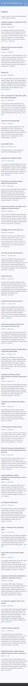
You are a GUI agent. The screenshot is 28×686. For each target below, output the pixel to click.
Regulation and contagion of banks (11, 158)
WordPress (12, 684)
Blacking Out (4, 72)
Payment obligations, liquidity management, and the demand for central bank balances (13, 477)
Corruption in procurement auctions (11, 301)
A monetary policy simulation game (11, 427)
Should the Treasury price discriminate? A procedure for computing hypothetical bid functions (13, 450)
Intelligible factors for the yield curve (12, 230)
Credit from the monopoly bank (10, 121)
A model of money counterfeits (10, 628)
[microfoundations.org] (14, 3)
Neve (2, 684)
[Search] (4, 3)
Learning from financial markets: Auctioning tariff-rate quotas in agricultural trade (14, 376)
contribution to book (11, 146)
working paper (10, 52)
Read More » (12, 41)
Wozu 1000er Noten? (7, 144)
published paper (10, 26)
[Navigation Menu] (1, 3)
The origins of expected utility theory (12, 253)
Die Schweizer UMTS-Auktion (9, 502)
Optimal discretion (6, 276)
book (8, 655)
